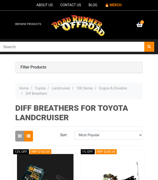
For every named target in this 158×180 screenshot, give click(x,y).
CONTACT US (70, 5)
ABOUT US (44, 5)
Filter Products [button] (33, 67)
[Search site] (149, 47)
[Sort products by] (108, 135)
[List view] (28, 136)
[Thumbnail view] (19, 136)
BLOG (92, 5)
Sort (63, 135)
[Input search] (72, 47)
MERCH (116, 5)
